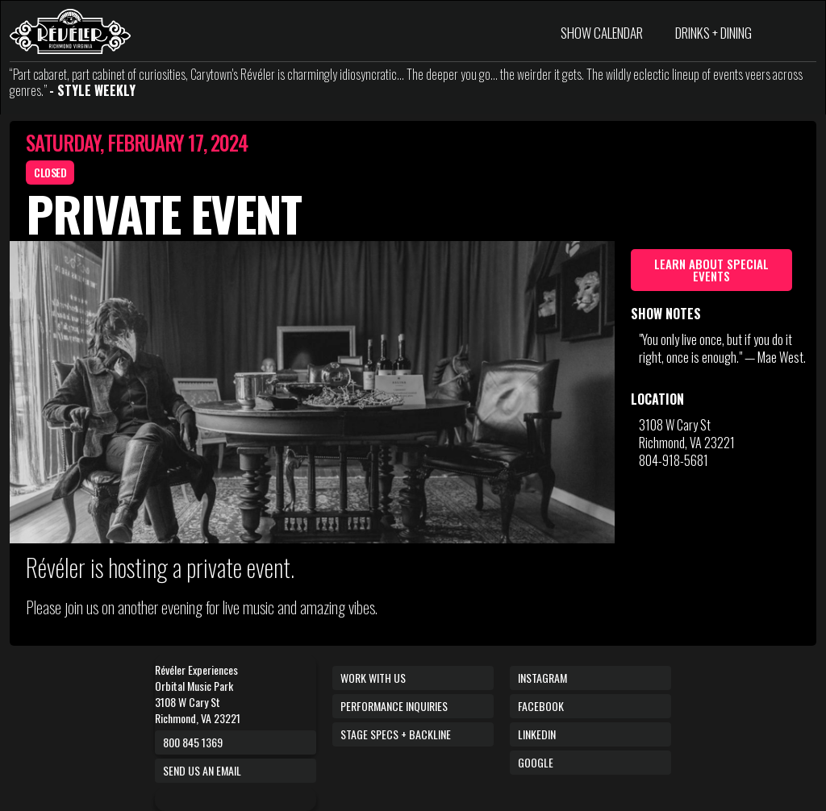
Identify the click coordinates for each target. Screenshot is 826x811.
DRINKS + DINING (713, 33)
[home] (70, 31)
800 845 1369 (193, 742)
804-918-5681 (673, 460)
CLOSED (50, 172)
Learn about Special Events (711, 270)
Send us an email (202, 770)
